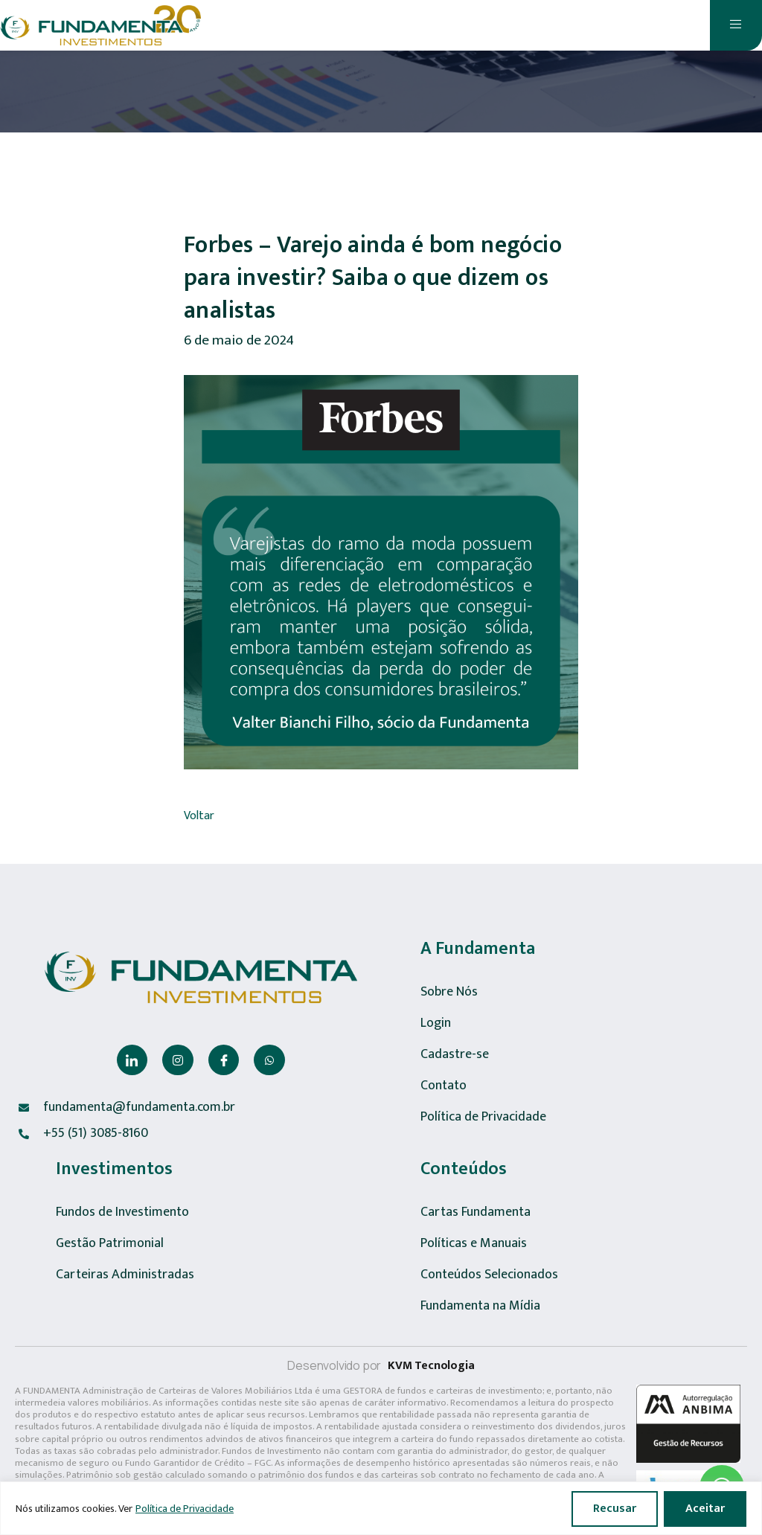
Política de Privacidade (184, 1508)
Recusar (614, 1509)
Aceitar (705, 1509)
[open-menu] (736, 25)
